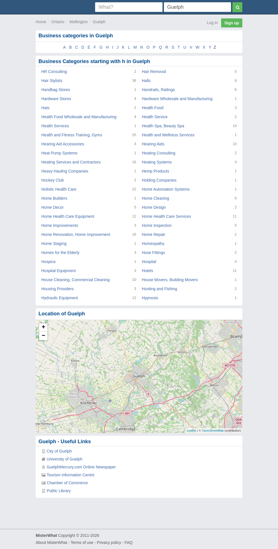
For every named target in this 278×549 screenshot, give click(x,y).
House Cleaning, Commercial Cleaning (75, 279)
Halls (146, 80)
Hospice (48, 261)
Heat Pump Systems (59, 153)
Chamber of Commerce (67, 483)
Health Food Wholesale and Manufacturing (78, 117)
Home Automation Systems (166, 189)
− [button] (43, 336)
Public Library (59, 490)
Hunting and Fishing (159, 289)
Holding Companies (159, 180)
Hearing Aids (153, 144)
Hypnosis (150, 298)
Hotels (147, 270)
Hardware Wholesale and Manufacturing (177, 98)
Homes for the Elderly (60, 252)
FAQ (128, 542)
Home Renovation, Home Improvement (75, 234)
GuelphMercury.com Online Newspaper (81, 467)
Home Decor (52, 207)
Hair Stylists (51, 80)
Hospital (149, 261)
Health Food (152, 108)
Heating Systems (157, 162)
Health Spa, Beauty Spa (163, 126)
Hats (45, 108)
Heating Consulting (158, 153)
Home (41, 22)
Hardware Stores (56, 98)
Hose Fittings (153, 252)
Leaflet (191, 430)
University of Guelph (64, 459)
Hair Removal (154, 71)
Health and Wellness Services (168, 135)
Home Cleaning (155, 198)
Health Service (155, 117)
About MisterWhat (51, 542)
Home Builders (54, 198)
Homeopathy (153, 243)
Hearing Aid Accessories (62, 144)
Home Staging (54, 243)
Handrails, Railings (158, 89)
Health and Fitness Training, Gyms (71, 135)
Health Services (55, 126)
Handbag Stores (55, 89)
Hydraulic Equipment (59, 298)
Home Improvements (59, 225)
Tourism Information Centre (71, 475)
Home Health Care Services (166, 216)
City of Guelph (59, 451)
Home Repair (153, 234)
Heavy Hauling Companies (64, 171)
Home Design (154, 207)
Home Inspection (157, 225)
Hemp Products (155, 171)
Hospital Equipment (58, 270)
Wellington (78, 22)
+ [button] (43, 327)
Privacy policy (109, 542)
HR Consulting (54, 71)
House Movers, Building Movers (170, 279)
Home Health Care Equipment (67, 216)
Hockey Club (52, 180)
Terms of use (81, 542)
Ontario (57, 22)
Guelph (99, 22)
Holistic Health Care (58, 189)
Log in (212, 22)
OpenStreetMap (213, 430)
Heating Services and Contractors (70, 162)
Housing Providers (57, 289)
